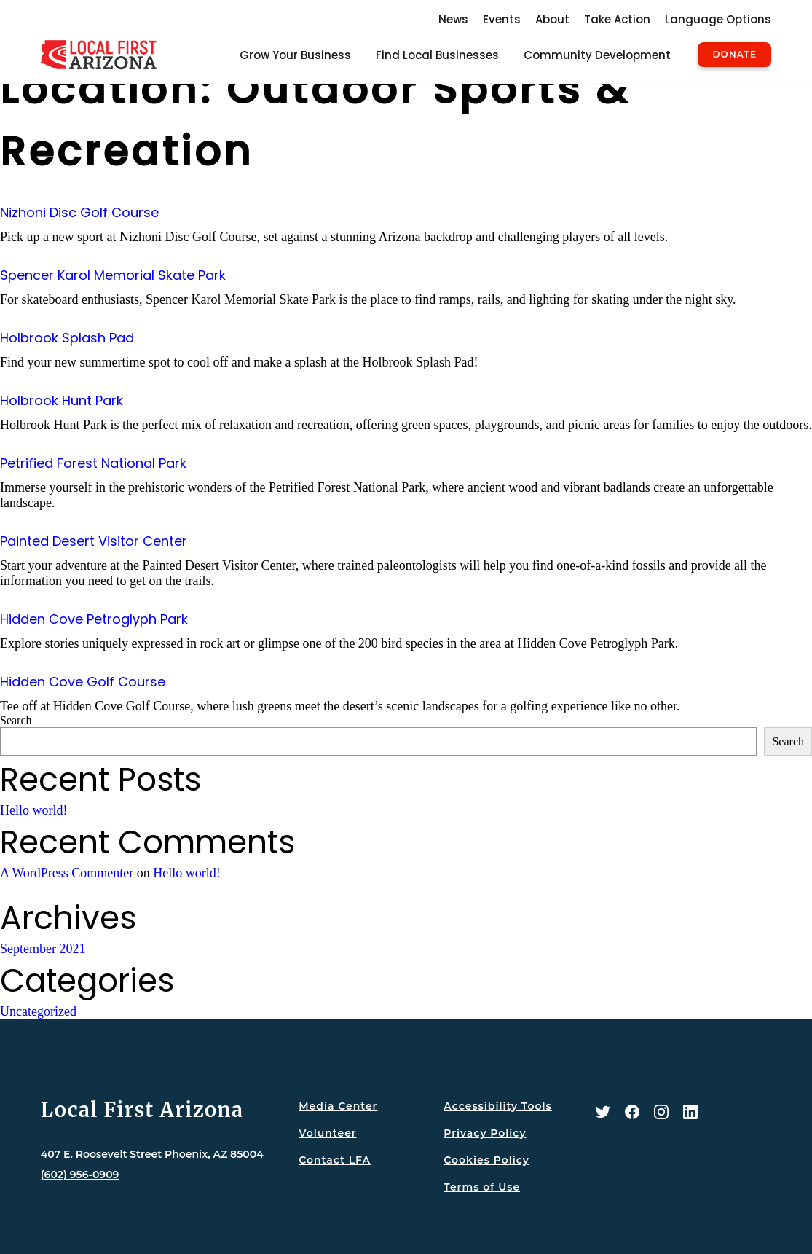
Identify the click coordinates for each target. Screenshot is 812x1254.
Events (502, 19)
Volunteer (327, 1133)
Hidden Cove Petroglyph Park (94, 619)
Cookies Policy (486, 1160)
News (453, 19)
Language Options (718, 19)
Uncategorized (38, 1011)
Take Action (617, 19)
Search (16, 720)
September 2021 (42, 948)
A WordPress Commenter (66, 873)
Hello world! (33, 810)
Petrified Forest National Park (93, 463)
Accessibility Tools (497, 1106)
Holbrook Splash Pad (67, 338)
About (552, 19)
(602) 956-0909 (80, 1174)
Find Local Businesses (437, 55)
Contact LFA (335, 1160)
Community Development (597, 55)
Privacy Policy (485, 1133)
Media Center (338, 1106)
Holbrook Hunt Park (61, 400)
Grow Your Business (295, 55)
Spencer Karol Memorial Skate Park (113, 275)
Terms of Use (482, 1187)
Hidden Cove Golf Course (82, 682)
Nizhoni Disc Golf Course (79, 212)
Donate (734, 54)
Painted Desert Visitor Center (93, 541)
